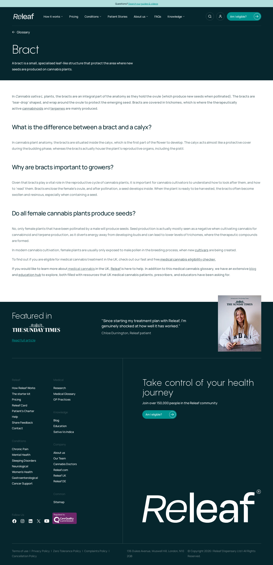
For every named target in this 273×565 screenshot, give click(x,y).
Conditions (93, 16)
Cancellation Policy (24, 556)
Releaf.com (60, 470)
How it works (53, 16)
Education (60, 426)
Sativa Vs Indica (63, 432)
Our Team (59, 458)
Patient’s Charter (23, 411)
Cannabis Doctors (65, 464)
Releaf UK (59, 475)
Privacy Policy (41, 551)
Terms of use (20, 551)
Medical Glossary (64, 394)
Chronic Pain (20, 449)
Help (15, 417)
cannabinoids (32, 108)
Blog (56, 420)
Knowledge (176, 16)
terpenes (57, 108)
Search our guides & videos (151, 3)
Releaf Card (19, 405)
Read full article (23, 340)
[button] (220, 16)
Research (59, 388)
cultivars (201, 250)
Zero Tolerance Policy (67, 551)
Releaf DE (59, 481)
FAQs (157, 16)
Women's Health (22, 472)
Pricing (73, 16)
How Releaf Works (23, 388)
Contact (17, 428)
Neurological (20, 466)
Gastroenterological (25, 478)
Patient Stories (117, 16)
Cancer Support (22, 483)
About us (141, 16)
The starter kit (21, 394)
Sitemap (58, 502)
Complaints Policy (95, 551)
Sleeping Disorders (24, 460)
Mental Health (21, 455)
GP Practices (61, 399)
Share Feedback (22, 422)
